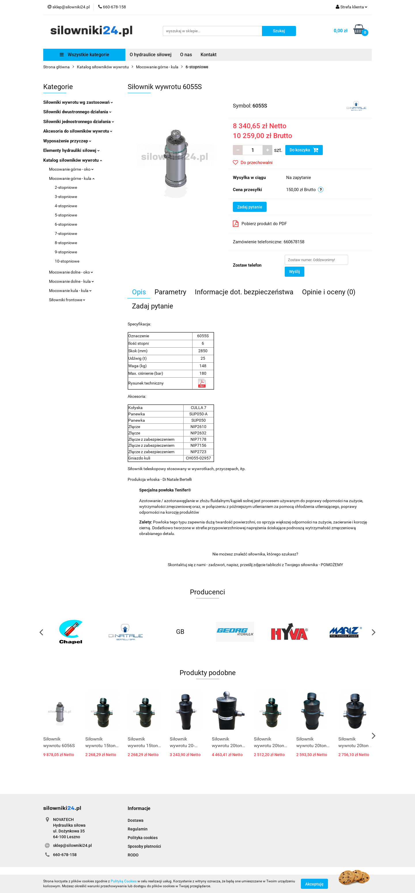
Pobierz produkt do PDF (260, 224)
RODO (133, 855)
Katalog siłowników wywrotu (72, 160)
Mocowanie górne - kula (72, 178)
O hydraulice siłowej (150, 54)
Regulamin (138, 829)
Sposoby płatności (144, 846)
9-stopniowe (66, 252)
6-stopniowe (66, 224)
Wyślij (294, 271)
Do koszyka (304, 150)
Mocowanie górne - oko (71, 169)
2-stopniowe (66, 187)
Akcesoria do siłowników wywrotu (77, 131)
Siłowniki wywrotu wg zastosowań (78, 102)
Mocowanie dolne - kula (71, 281)
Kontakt (208, 54)
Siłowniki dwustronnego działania (77, 111)
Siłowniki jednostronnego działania (78, 121)
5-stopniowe (66, 215)
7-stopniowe (66, 233)
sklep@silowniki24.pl (72, 845)
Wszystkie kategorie (84, 54)
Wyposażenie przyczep (67, 141)
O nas (186, 54)
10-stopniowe (67, 261)
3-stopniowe (66, 196)
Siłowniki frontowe (67, 299)
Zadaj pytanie (249, 207)
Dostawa (136, 820)
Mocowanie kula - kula (70, 290)
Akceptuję (314, 883)
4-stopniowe (66, 206)
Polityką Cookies (124, 881)
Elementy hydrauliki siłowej (71, 150)
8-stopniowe (66, 242)
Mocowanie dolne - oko (71, 272)
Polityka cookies (143, 837)
